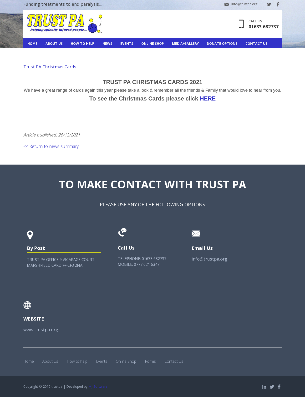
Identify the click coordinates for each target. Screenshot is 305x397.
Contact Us (256, 43)
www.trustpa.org (40, 329)
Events (126, 43)
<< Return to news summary (51, 146)
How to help (77, 361)
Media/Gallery (185, 43)
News (107, 43)
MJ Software (97, 386)
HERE (208, 98)
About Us (54, 43)
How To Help (82, 43)
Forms (150, 361)
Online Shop (152, 43)
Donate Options (222, 43)
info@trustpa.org (244, 4)
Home (32, 43)
